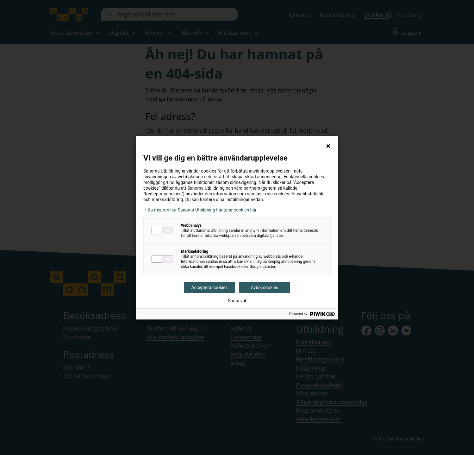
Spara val (237, 300)
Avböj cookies (264, 287)
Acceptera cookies (209, 287)
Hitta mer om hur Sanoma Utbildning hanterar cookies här (200, 209)
